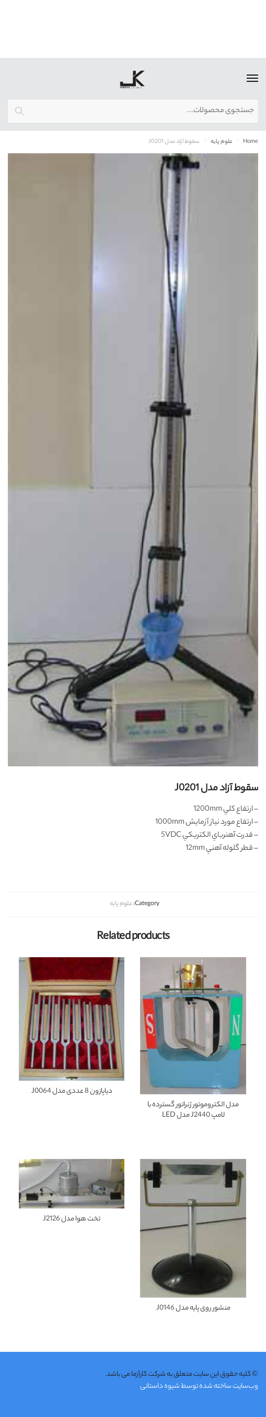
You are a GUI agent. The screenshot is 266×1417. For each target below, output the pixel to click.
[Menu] (242, 79)
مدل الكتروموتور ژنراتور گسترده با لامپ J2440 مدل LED (193, 1110)
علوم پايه (222, 141)
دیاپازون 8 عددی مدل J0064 (71, 1091)
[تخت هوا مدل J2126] (72, 1183)
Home (250, 141)
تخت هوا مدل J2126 (71, 1219)
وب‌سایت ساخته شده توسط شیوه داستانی (199, 1386)
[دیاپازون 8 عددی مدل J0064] (72, 1019)
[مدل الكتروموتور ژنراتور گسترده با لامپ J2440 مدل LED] (193, 1025)
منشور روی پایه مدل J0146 (193, 1308)
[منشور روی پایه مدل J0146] (193, 1228)
